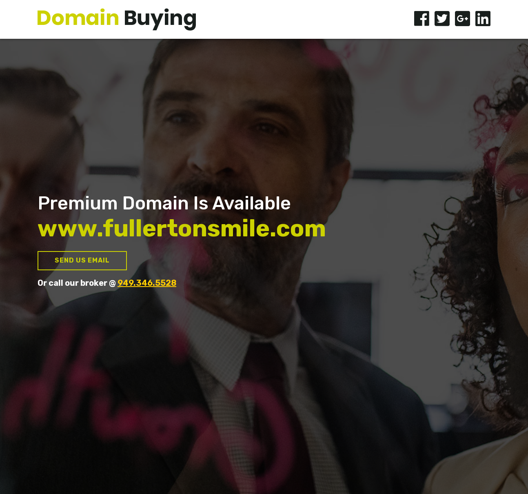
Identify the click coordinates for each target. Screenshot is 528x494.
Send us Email (82, 260)
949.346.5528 (147, 283)
